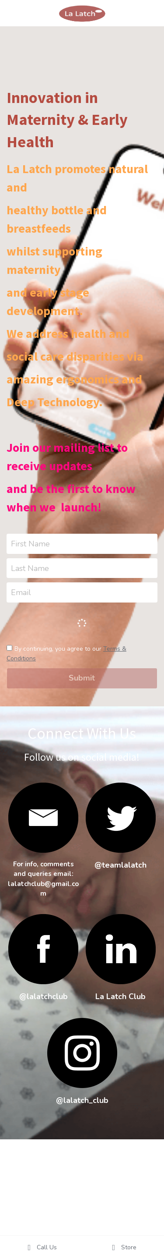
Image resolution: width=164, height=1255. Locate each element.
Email (21, 592)
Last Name (30, 568)
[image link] (120, 818)
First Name (30, 543)
